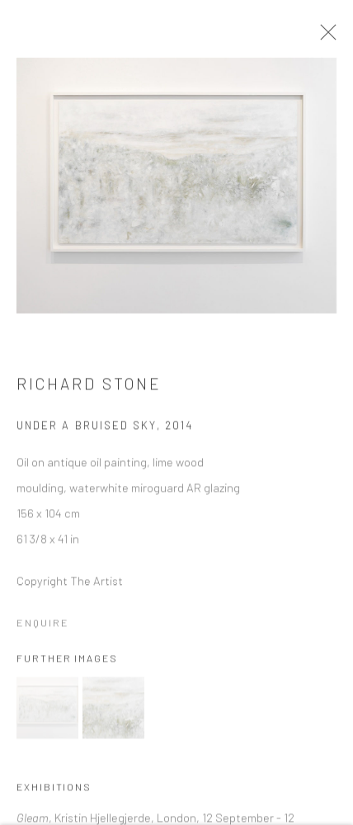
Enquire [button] (42, 628)
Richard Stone (89, 389)
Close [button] (335, 37)
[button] (47, 713)
